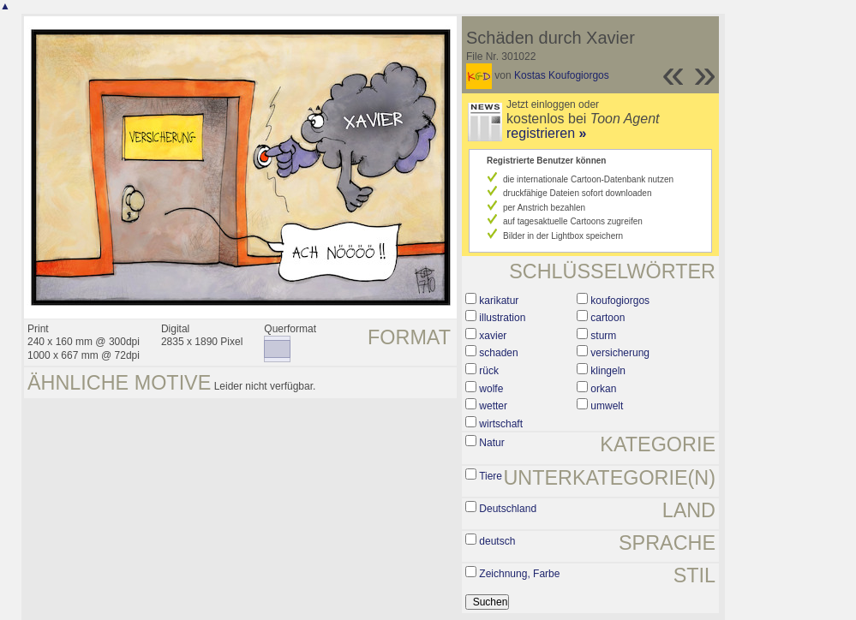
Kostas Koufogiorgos (561, 75)
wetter (493, 406)
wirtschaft (501, 424)
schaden (498, 353)
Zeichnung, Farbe (519, 574)
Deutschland (507, 509)
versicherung (619, 353)
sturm (603, 336)
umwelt (606, 406)
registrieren (546, 133)
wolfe (491, 389)
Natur (491, 443)
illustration (502, 318)
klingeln (608, 371)
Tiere (490, 476)
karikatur (498, 301)
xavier (492, 336)
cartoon (607, 318)
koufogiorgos (619, 301)
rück (489, 371)
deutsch (497, 541)
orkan (603, 389)
